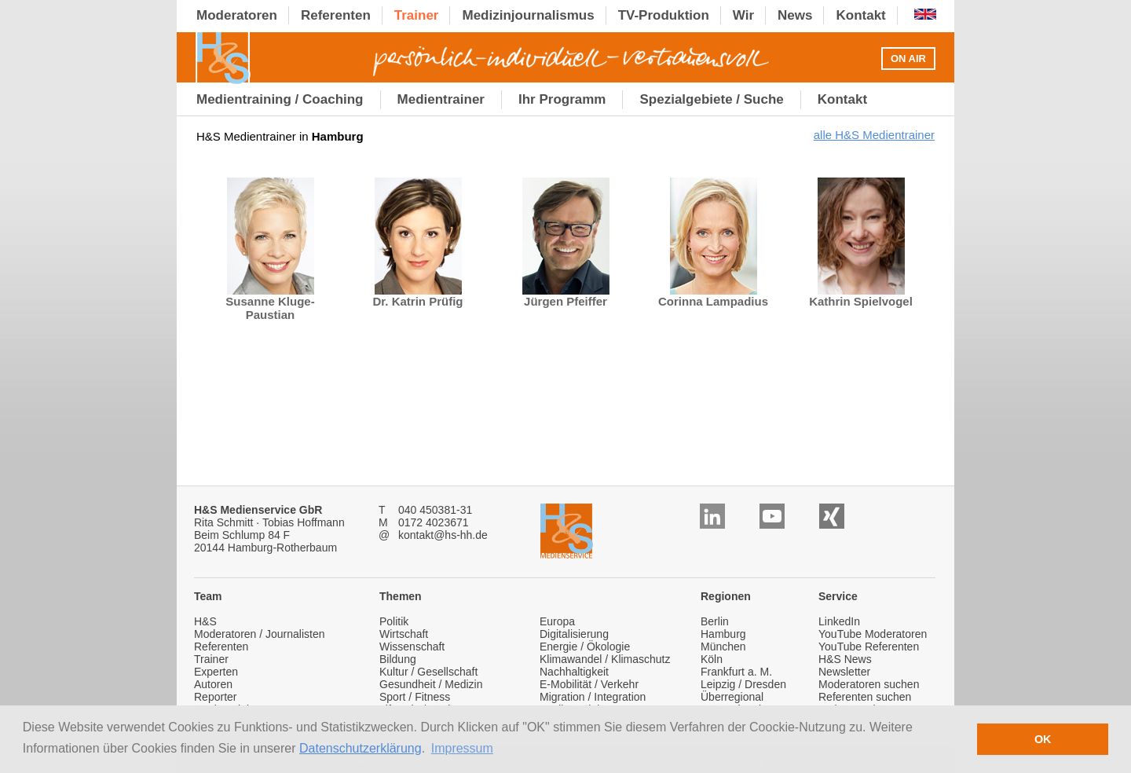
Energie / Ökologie (585, 646)
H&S (205, 621)
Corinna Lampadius (713, 296)
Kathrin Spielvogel (861, 296)
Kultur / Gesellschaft (428, 671)
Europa (557, 621)
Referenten (221, 646)
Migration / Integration (593, 697)
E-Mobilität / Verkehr (589, 684)
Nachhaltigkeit (574, 671)
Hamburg (723, 634)
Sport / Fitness (414, 697)
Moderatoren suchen (868, 684)
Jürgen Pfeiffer (565, 296)
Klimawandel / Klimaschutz (605, 659)
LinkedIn (839, 621)
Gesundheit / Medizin (431, 684)
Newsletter (844, 671)
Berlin (715, 621)
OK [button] (1043, 739)
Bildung (397, 659)
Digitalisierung (574, 634)
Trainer (211, 659)
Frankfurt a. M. (736, 671)
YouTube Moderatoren (872, 634)
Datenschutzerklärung (360, 748)
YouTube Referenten (868, 646)
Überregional (732, 697)
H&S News (845, 659)
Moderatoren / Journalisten (259, 634)
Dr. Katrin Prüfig (417, 296)
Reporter (215, 697)
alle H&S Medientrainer (874, 134)
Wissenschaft (412, 646)
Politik (393, 621)
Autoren (213, 684)
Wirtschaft (403, 634)
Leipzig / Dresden (743, 684)
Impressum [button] (462, 748)
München (723, 646)
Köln (712, 659)
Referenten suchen (864, 697)
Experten (216, 671)
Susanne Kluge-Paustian (269, 302)
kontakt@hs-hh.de (443, 535)
